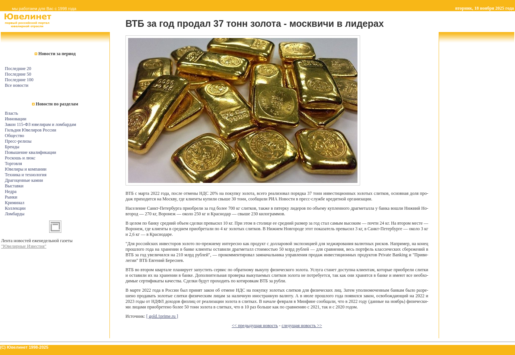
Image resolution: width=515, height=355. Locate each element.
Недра (10, 191)
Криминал (14, 202)
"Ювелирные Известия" (23, 246)
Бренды (12, 146)
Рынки (11, 197)
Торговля (13, 163)
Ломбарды (15, 213)
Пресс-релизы (18, 141)
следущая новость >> (302, 325)
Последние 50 (18, 74)
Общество (14, 135)
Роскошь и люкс (20, 158)
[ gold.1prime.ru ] (162, 316)
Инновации (15, 118)
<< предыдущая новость (255, 325)
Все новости (16, 85)
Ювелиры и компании (26, 169)
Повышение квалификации (30, 152)
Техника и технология (26, 174)
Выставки (14, 185)
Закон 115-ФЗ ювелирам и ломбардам (40, 124)
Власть (11, 113)
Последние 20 (18, 68)
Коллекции (15, 208)
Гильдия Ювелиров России (30, 130)
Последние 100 (19, 79)
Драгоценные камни (24, 180)
